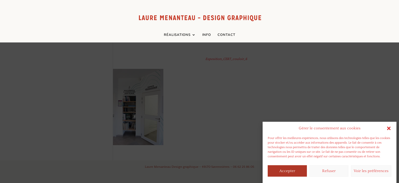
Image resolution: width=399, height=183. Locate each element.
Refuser (329, 173)
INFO (206, 35)
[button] (388, 130)
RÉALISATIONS (177, 35)
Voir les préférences (371, 173)
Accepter (287, 173)
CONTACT (226, 35)
